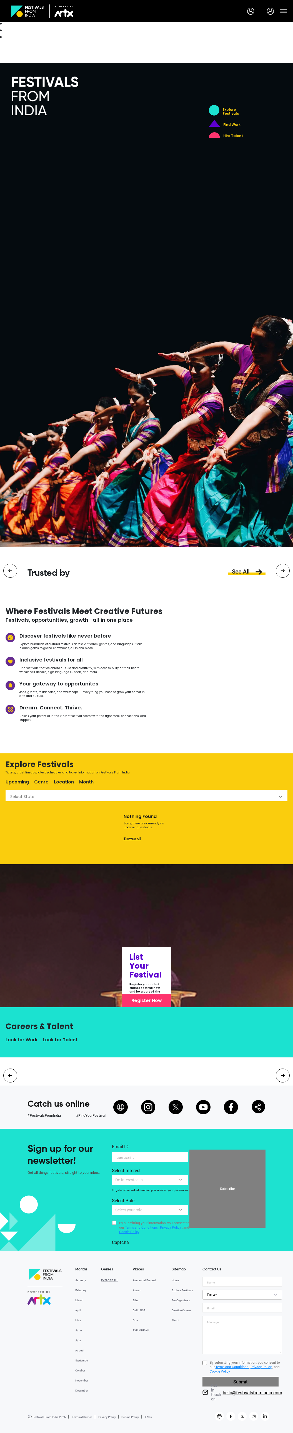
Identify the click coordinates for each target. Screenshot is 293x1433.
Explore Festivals (231, 112)
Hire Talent (233, 136)
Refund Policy (130, 1417)
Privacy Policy (107, 1417)
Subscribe (227, 1189)
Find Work (232, 125)
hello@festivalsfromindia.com (252, 1392)
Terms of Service (81, 1417)
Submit (240, 1382)
